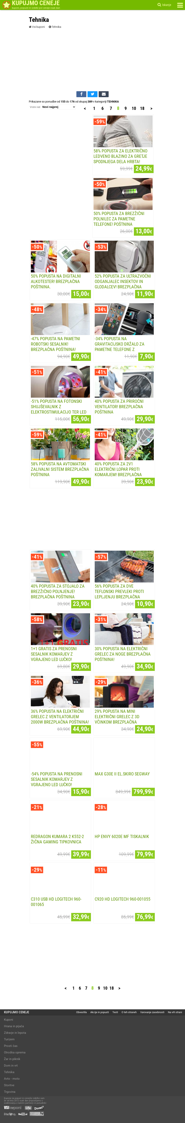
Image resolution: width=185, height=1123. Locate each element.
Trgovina (9, 1092)
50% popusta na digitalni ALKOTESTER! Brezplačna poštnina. (56, 281)
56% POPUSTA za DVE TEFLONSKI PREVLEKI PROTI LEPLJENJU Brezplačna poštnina (119, 594)
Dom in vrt (11, 1065)
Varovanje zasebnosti (152, 1012)
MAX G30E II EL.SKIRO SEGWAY (122, 773)
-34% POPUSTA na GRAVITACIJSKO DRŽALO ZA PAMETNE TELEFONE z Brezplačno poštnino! (119, 346)
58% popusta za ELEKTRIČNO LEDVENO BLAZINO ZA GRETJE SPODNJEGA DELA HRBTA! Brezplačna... (120, 159)
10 (134, 108)
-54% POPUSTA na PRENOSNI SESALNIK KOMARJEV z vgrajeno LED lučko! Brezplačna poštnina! (56, 782)
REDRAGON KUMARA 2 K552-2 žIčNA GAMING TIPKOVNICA (57, 839)
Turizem (9, 1039)
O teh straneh (129, 1012)
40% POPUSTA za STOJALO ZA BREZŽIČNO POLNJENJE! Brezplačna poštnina (58, 591)
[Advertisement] (92, 59)
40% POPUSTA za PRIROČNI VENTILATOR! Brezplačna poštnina (119, 407)
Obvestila (81, 1012)
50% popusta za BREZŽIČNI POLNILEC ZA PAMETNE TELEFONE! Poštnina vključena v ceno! (118, 221)
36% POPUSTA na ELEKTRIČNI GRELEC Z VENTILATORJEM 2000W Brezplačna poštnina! (60, 717)
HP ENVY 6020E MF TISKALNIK (122, 836)
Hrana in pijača (14, 1026)
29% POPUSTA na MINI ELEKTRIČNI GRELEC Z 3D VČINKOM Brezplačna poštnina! (117, 719)
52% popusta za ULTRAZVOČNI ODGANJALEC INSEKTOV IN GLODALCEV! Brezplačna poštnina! (123, 284)
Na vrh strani (175, 1012)
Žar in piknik (12, 1059)
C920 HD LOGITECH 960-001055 (122, 899)
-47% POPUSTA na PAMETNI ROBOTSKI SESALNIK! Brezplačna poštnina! (55, 344)
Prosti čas (11, 1046)
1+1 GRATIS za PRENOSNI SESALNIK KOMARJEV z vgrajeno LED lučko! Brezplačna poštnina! (54, 656)
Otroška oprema (14, 1052)
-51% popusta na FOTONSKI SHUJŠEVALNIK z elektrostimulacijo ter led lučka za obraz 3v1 (59, 409)
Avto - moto (12, 1078)
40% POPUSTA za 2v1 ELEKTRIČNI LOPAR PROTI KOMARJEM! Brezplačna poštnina (118, 472)
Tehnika (55, 27)
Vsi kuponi (37, 27)
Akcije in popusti (99, 1012)
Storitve (9, 1085)
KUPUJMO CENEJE (16, 1012)
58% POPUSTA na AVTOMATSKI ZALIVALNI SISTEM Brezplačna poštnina (60, 469)
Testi (115, 1012)
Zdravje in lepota (15, 1033)
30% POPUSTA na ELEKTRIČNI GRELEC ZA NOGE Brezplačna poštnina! (123, 654)
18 (142, 108)
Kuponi (8, 1019)
